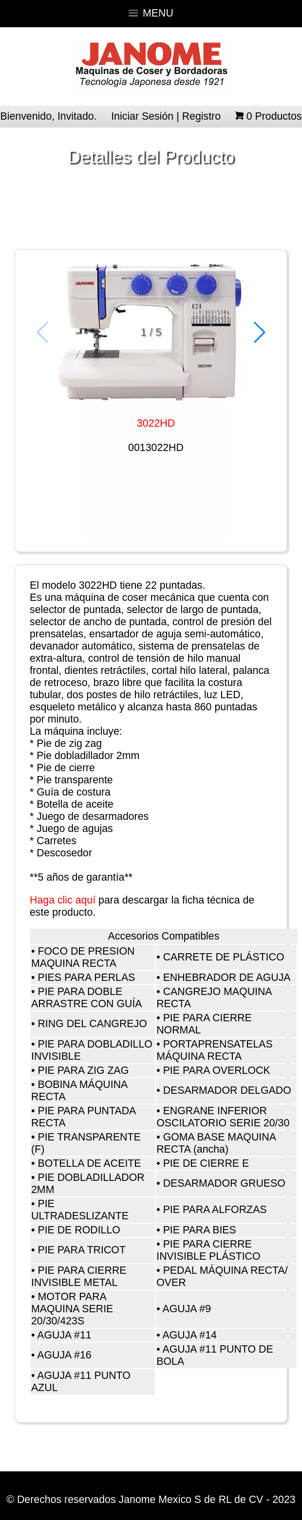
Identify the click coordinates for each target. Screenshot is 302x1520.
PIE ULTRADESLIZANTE (80, 1210)
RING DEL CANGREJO (92, 1024)
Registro (201, 116)
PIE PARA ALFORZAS (215, 1209)
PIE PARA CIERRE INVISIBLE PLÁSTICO (208, 1250)
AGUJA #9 (186, 1309)
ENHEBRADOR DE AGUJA (227, 977)
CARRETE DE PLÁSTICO (223, 957)
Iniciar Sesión (142, 116)
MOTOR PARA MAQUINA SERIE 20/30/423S (72, 1309)
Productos (274, 116)
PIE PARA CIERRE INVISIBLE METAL (79, 1276)
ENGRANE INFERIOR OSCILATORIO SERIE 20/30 (222, 1117)
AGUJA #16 (64, 1355)
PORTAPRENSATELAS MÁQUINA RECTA (214, 1050)
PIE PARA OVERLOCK (216, 1070)
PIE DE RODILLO (79, 1230)
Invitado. (77, 116)
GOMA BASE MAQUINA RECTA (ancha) (216, 1143)
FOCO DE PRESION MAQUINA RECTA (83, 957)
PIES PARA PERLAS (86, 977)
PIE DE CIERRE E (206, 1163)
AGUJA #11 (64, 1335)
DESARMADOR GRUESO (224, 1183)
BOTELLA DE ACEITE (89, 1163)
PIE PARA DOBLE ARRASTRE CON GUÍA (86, 998)
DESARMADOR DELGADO (227, 1090)
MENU (151, 13)
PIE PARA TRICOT (82, 1250)
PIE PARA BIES (199, 1230)
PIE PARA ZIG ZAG (83, 1070)
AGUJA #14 (189, 1335)
